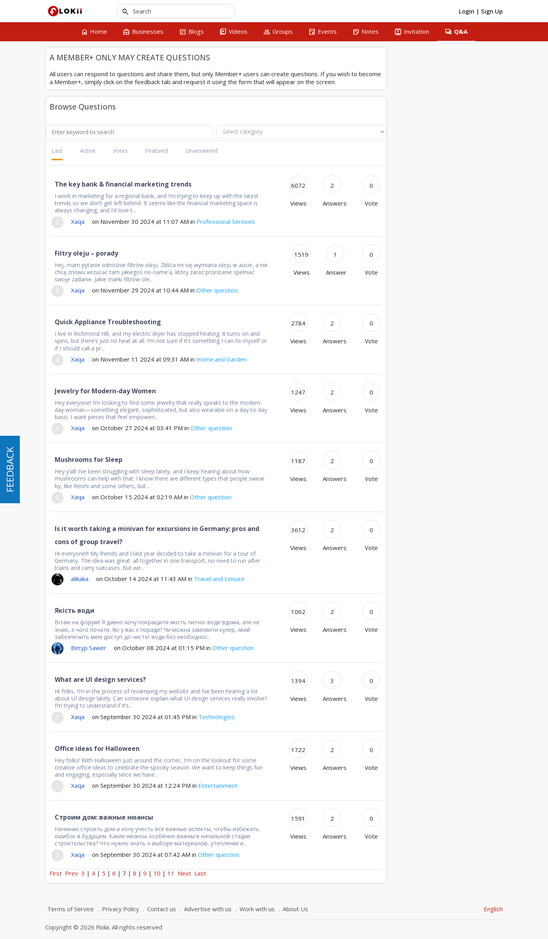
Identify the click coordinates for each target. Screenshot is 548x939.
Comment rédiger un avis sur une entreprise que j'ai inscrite (104, 314)
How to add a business (97, 296)
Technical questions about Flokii (91, 72)
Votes (236, 150)
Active (204, 150)
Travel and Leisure (73, 227)
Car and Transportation (79, 119)
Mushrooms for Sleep (205, 459)
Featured (272, 150)
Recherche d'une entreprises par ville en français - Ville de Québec (102, 276)
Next (300, 873)
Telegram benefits (88, 638)
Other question (69, 108)
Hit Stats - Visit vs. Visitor (100, 335)
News (57, 179)
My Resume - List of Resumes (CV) (104, 371)
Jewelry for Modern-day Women (221, 391)
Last (173, 150)
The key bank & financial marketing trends (239, 184)
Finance (59, 155)
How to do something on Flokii (89, 84)
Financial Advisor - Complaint (104, 386)
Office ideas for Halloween (213, 748)
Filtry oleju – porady (202, 253)
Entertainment (68, 143)
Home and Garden (73, 167)
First (172, 873)
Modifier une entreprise (98, 398)
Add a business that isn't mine (103, 350)
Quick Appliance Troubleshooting (224, 321)
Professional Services (77, 203)
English (493, 909)
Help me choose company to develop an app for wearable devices (103, 618)
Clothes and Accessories (81, 131)
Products (61, 191)
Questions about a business (85, 96)
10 (273, 873)
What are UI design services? (216, 679)
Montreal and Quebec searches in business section (105, 427)
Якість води (191, 610)
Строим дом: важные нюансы (220, 817)
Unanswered (318, 150)
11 (287, 873)
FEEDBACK (9, 469)
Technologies (67, 215)
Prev (187, 873)
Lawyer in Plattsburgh (96, 411)
